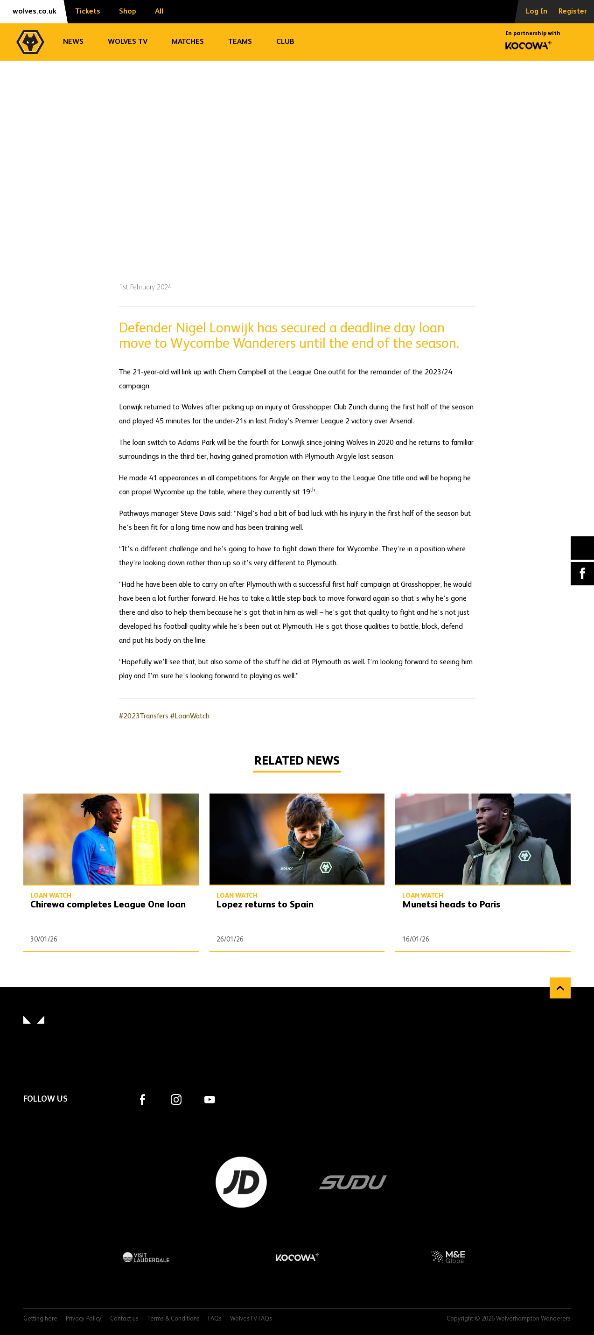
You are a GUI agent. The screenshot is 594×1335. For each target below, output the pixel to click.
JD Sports (241, 1182)
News (73, 42)
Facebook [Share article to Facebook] (582, 573)
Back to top (560, 987)
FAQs (215, 1319)
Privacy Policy (84, 1319)
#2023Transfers (143, 716)
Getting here (40, 1319)
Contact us (124, 1319)
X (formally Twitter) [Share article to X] (582, 548)
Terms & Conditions (173, 1319)
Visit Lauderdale (146, 1257)
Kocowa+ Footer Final (297, 1257)
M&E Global (447, 1257)
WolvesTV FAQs (251, 1319)
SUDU (353, 1182)
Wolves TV (127, 42)
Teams (240, 42)
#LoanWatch (190, 716)
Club (285, 42)
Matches (188, 42)
